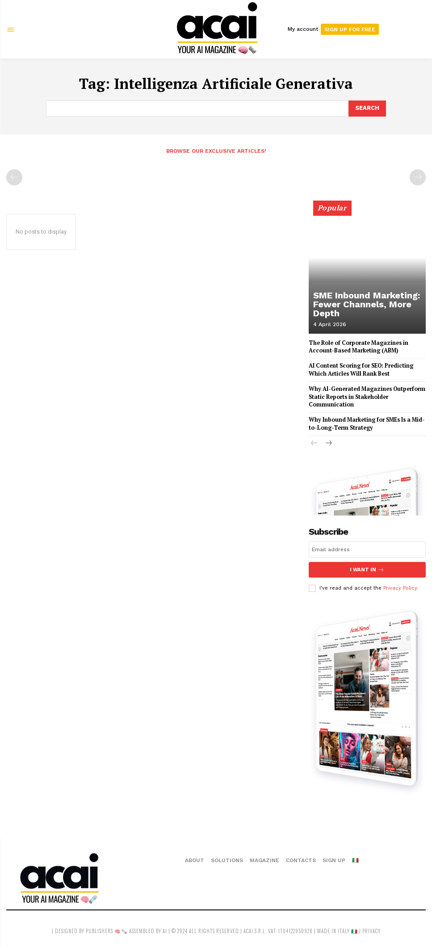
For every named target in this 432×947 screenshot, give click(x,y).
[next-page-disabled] (418, 177)
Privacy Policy (400, 585)
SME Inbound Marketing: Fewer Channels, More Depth (365, 310)
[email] (367, 547)
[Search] (367, 109)
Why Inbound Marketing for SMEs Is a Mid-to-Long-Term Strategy (365, 422)
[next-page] (328, 441)
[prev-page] (14, 177)
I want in (367, 567)
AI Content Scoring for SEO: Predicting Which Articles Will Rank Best (360, 369)
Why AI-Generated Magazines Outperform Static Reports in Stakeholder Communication (365, 395)
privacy (371, 928)
